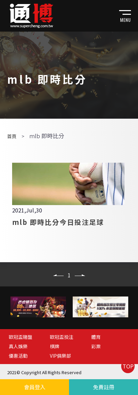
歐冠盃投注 (61, 336)
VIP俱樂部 (60, 355)
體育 (96, 336)
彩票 (96, 346)
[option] (38, 307)
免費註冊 (103, 387)
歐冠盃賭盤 (20, 336)
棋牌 (54, 346)
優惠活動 (18, 355)
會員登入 (34, 387)
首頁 (11, 136)
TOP (128, 366)
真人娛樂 (18, 346)
